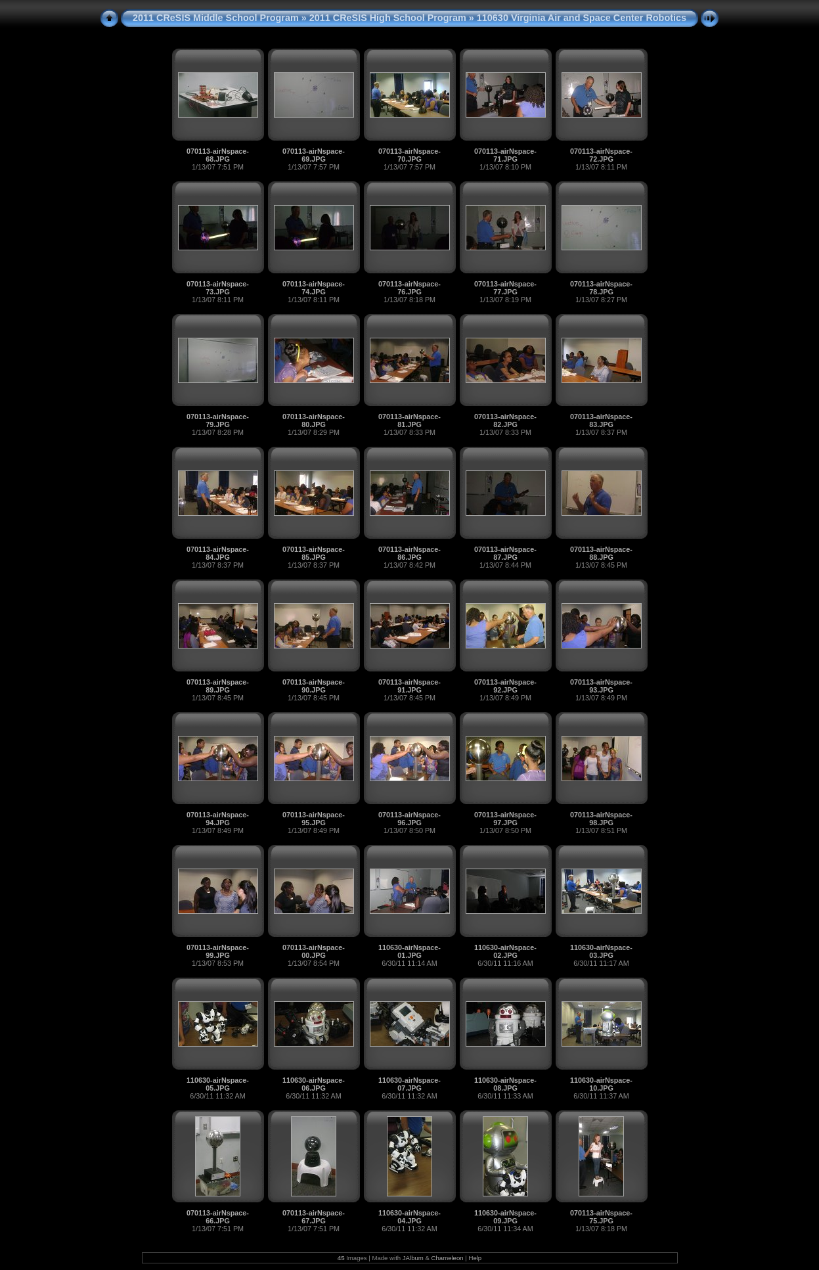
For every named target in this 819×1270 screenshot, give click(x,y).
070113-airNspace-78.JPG (601, 288)
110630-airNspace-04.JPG (409, 1217)
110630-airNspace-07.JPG (409, 1084)
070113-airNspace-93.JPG (601, 686)
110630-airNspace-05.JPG (218, 1084)
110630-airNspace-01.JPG (409, 951)
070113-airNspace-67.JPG (313, 1217)
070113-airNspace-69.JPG (313, 155)
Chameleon (448, 1257)
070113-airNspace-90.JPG (313, 686)
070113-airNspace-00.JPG (313, 951)
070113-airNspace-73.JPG (218, 288)
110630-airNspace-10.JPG (601, 1084)
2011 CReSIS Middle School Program (216, 17)
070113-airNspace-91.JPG (409, 686)
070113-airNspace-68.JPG (218, 155)
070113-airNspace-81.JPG (409, 420)
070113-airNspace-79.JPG (218, 420)
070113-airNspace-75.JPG (601, 1217)
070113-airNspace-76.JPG (409, 288)
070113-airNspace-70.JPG (409, 155)
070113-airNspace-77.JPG (505, 288)
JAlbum (413, 1257)
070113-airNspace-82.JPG (505, 420)
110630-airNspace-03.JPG (601, 951)
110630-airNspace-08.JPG (505, 1084)
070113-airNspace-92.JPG (505, 686)
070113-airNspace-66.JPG (218, 1217)
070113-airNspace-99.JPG (218, 951)
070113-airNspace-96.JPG (409, 819)
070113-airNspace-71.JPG (505, 155)
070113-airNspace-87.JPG (505, 553)
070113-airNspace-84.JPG (218, 553)
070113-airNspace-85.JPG (313, 553)
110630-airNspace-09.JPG (505, 1217)
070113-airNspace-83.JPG (601, 420)
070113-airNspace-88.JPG (601, 553)
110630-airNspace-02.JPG (505, 951)
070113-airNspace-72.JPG (601, 155)
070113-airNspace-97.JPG (505, 819)
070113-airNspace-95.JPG (313, 819)
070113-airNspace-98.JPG (601, 819)
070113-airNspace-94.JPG (218, 819)
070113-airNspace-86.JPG (409, 553)
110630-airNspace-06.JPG (313, 1084)
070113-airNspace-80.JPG (313, 420)
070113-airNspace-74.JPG (313, 288)
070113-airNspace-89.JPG (218, 686)
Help (474, 1257)
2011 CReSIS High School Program (387, 17)
